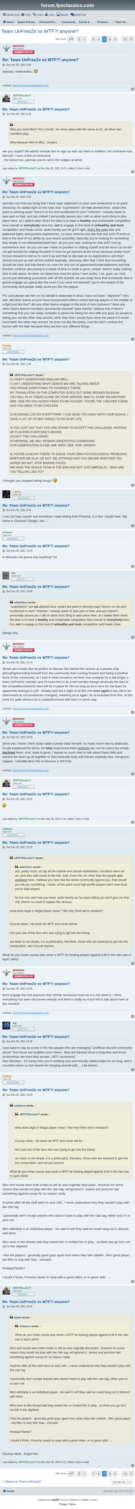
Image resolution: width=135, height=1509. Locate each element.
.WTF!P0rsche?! (24, 375)
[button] (71, 39)
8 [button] (110, 39)
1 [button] (84, 39)
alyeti (17, 1317)
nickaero (19, 1105)
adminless (20, 602)
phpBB (55, 1500)
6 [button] (99, 39)
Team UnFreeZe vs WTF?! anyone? (39, 31)
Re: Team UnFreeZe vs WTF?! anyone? (40, 60)
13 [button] (125, 39)
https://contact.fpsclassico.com (31, 85)
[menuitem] (26, 15)
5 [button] (93, 39)
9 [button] (115, 39)
